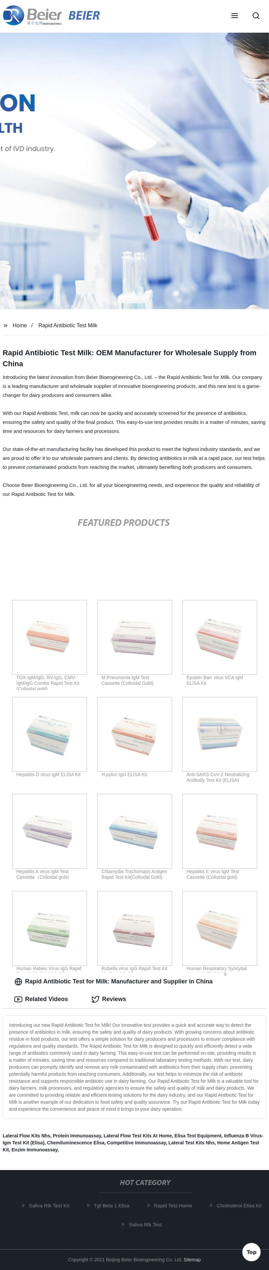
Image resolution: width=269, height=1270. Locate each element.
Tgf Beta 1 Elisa (113, 1205)
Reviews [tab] (108, 999)
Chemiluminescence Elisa (75, 1142)
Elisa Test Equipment (198, 1135)
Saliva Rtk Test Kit (51, 1205)
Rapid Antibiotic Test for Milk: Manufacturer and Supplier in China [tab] (113, 982)
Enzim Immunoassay (34, 1149)
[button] (235, 16)
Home (20, 325)
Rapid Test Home (175, 1205)
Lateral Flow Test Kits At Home (137, 1135)
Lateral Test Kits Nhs (192, 1142)
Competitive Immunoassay (136, 1142)
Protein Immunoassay (77, 1135)
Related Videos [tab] (41, 999)
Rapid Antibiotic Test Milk (67, 325)
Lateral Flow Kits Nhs (26, 1135)
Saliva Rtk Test (147, 1224)
